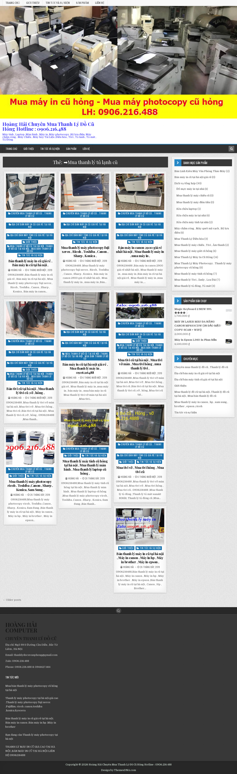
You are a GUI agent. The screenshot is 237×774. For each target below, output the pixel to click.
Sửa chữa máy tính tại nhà (192, 222)
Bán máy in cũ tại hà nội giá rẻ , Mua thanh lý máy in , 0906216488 (85, 368)
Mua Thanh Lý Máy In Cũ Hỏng (193, 257)
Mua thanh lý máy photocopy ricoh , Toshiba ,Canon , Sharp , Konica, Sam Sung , (30, 485)
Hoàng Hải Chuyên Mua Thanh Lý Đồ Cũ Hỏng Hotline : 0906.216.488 (48, 126)
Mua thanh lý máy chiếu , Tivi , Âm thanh (199, 244)
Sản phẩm (82, 2)
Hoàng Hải (16, 270)
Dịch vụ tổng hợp (185, 183)
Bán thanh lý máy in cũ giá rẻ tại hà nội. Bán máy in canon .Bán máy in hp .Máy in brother (30, 722)
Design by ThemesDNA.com (118, 770)
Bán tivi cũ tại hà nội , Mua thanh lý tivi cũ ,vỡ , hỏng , (30, 390)
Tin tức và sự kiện (58, 2)
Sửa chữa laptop (186, 208)
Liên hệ (99, 2)
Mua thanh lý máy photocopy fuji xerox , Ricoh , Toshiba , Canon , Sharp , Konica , (85, 251)
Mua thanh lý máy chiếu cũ (192, 195)
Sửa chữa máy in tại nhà (191, 215)
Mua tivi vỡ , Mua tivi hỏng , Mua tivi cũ (140, 469)
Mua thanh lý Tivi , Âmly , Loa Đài (195, 279)
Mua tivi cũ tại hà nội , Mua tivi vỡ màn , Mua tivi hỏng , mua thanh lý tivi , (140, 364)
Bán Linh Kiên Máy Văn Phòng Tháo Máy (199, 171)
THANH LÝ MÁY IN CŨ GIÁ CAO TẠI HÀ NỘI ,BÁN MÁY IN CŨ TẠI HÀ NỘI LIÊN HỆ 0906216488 (30, 751)
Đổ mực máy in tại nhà (190, 188)
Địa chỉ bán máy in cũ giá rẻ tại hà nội (31, 226)
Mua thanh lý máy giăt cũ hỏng (193, 250)
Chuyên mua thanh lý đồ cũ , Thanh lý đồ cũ (31, 215)
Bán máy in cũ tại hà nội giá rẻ (192, 177)
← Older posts (12, 599)
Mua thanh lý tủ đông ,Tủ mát (192, 285)
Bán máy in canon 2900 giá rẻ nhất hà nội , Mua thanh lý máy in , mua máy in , (140, 251)
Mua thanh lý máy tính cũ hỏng (193, 273)
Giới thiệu (32, 2)
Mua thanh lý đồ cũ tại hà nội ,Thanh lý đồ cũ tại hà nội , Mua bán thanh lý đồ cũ (30, 248)
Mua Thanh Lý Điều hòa (189, 238)
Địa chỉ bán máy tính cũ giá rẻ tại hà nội (31, 236)
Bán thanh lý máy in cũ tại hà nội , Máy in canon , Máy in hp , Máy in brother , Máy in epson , (140, 557)
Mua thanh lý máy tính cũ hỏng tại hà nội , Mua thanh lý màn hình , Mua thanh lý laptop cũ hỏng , (85, 467)
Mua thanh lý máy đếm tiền (193, 202)
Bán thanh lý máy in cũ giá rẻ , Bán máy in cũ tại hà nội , (30, 263)
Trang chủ (13, 2)
